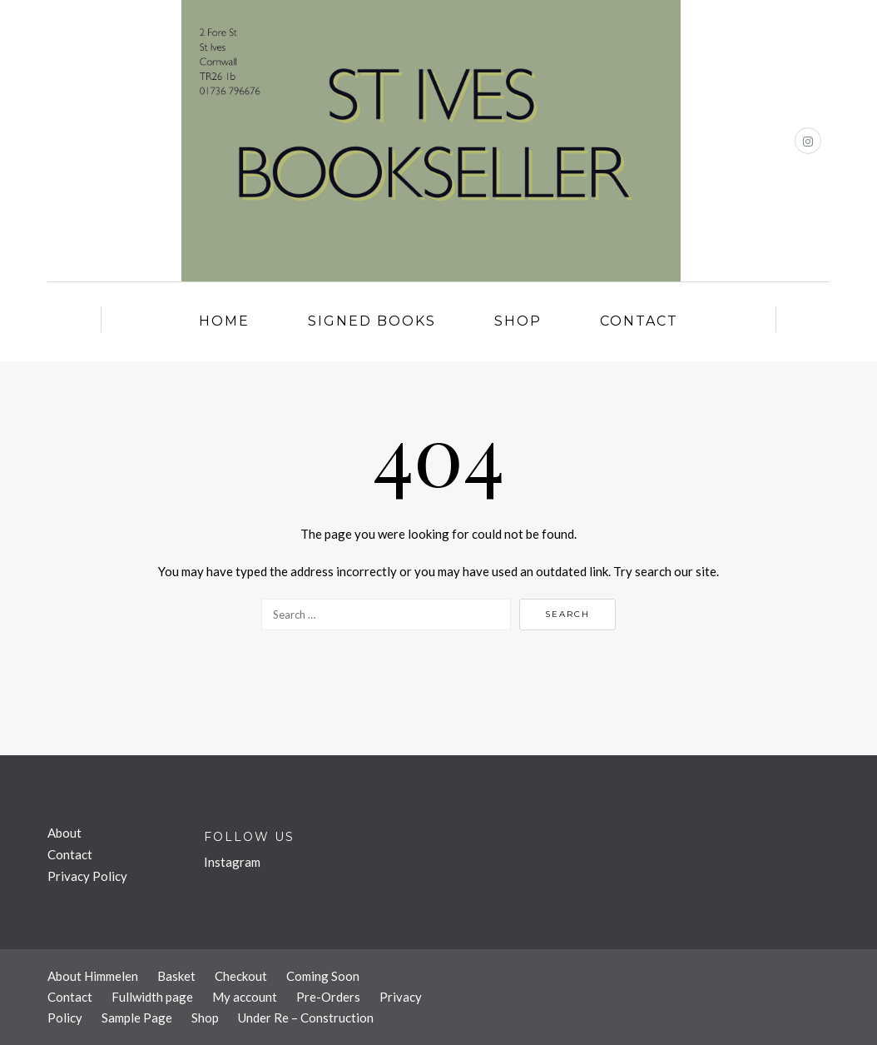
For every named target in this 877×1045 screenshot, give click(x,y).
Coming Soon (322, 975)
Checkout (241, 975)
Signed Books (372, 321)
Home (224, 321)
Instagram (232, 861)
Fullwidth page (152, 996)
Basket (176, 975)
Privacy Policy (87, 875)
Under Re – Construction (306, 1017)
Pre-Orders (328, 996)
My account (244, 996)
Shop (518, 321)
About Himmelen (92, 975)
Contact (639, 321)
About (64, 832)
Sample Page (137, 1017)
